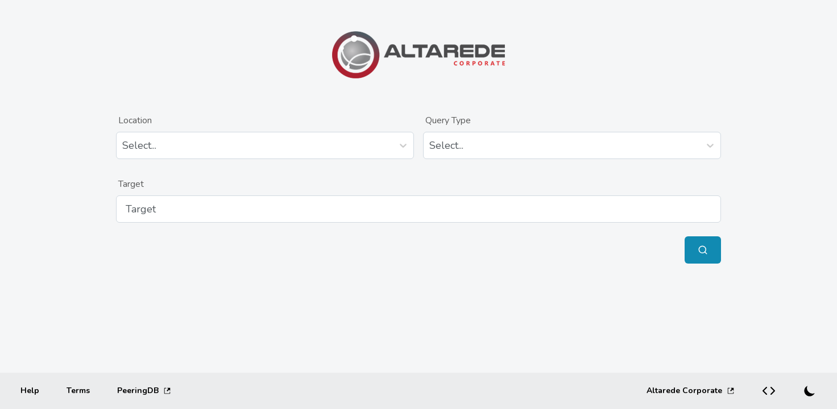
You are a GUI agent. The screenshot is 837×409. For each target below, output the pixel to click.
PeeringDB (144, 390)
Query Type (448, 120)
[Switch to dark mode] (809, 391)
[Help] (30, 391)
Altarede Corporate (691, 390)
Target (131, 184)
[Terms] (78, 391)
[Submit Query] (703, 250)
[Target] (418, 209)
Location (135, 120)
